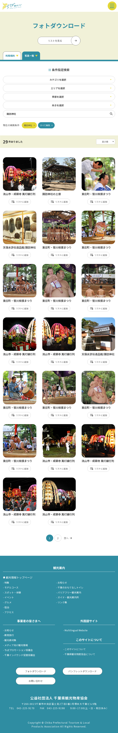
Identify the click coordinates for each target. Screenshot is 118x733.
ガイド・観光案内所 (68, 597)
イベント (9, 597)
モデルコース (11, 587)
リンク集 (62, 602)
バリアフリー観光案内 (69, 592)
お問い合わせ (36, 681)
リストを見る (55, 40)
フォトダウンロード (35, 671)
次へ (66, 538)
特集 (6, 582)
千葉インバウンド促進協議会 (19, 655)
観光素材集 (10, 640)
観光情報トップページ (19, 577)
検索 (111, 114)
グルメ (7, 602)
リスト (19, 201)
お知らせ (62, 582)
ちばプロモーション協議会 (18, 650)
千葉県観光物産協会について (80, 654)
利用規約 (10, 55)
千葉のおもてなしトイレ (70, 587)
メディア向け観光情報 (16, 645)
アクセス (9, 612)
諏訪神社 (28, 125)
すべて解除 (45, 125)
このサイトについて (75, 649)
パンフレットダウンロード (82, 671)
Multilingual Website (76, 630)
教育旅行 (9, 635)
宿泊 (6, 607)
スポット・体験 (12, 592)
